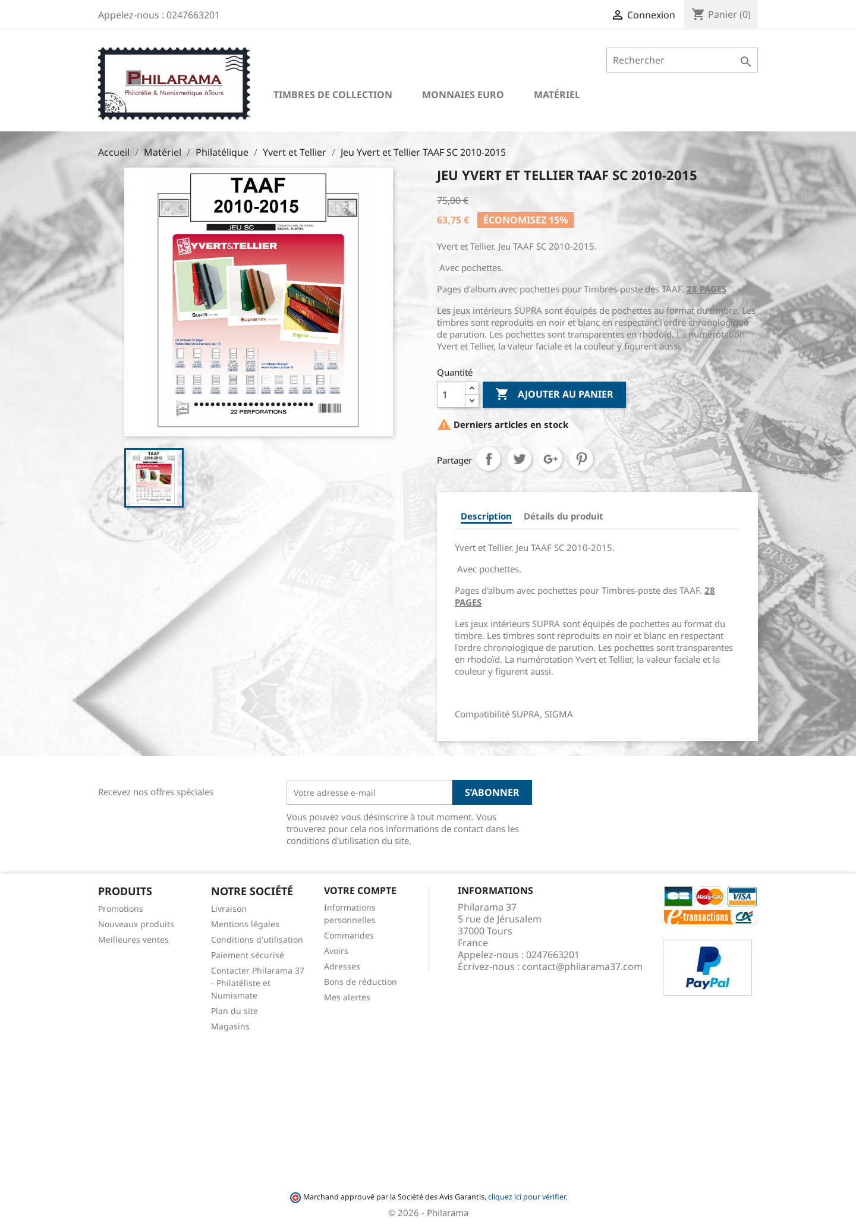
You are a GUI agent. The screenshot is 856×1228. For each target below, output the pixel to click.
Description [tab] (486, 516)
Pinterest (581, 459)
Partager (489, 459)
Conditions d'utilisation (257, 939)
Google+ (550, 459)
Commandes (349, 935)
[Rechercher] (682, 60)
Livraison (229, 908)
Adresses (342, 966)
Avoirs (336, 950)
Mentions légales (245, 924)
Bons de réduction (360, 981)
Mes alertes (347, 997)
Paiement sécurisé (247, 955)
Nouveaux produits (136, 924)
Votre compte (360, 890)
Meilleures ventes (133, 939)
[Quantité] (451, 395)
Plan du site (234, 1010)
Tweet (519, 459)
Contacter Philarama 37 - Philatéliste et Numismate (257, 983)
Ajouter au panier (554, 394)
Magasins (230, 1026)
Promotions (120, 908)
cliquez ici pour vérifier (526, 1197)
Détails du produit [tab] (563, 516)
